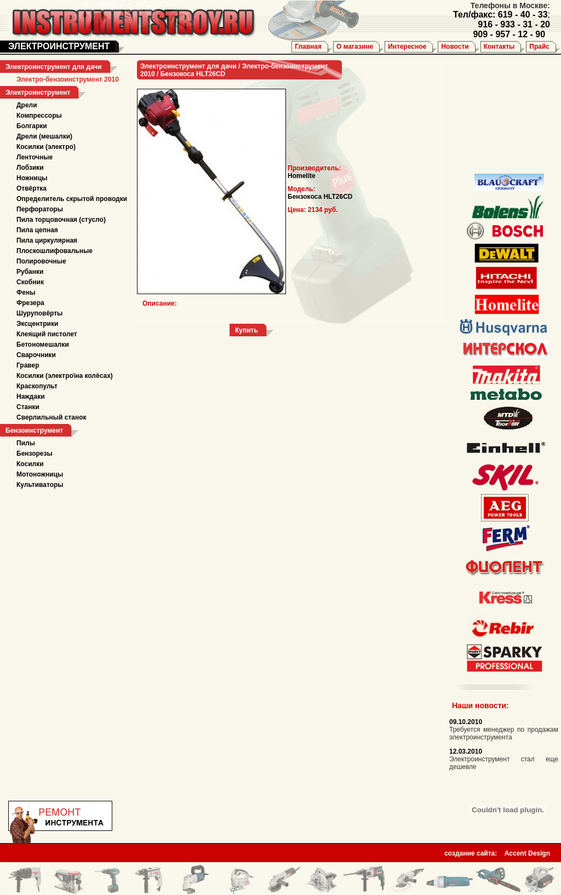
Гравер (27, 365)
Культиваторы (40, 485)
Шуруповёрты (39, 313)
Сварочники (36, 355)
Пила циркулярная (46, 240)
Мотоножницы (39, 474)
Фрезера (30, 303)
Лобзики (30, 167)
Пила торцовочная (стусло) (61, 219)
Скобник (30, 282)
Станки (27, 407)
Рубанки (29, 272)
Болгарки (31, 126)
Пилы (25, 443)
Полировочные (41, 261)
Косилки (30, 464)
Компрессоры (39, 115)
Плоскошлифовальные (54, 251)
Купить (246, 330)
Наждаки (30, 396)
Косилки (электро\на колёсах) (64, 376)
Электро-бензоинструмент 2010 (67, 79)
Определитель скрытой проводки (71, 199)
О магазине (354, 46)
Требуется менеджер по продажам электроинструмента (503, 733)
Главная (308, 46)
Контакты (499, 46)
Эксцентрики (37, 324)
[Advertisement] (501, 115)
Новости (454, 46)
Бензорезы (34, 453)
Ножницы (32, 178)
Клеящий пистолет (46, 334)
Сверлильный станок (51, 417)
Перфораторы (39, 209)
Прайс (539, 46)
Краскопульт (37, 386)
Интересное (407, 46)
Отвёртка (31, 188)
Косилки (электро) (46, 147)
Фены (25, 292)
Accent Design (527, 850)
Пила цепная (37, 230)
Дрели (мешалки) (44, 136)
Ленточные (34, 157)
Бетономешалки (42, 344)
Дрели (26, 105)
